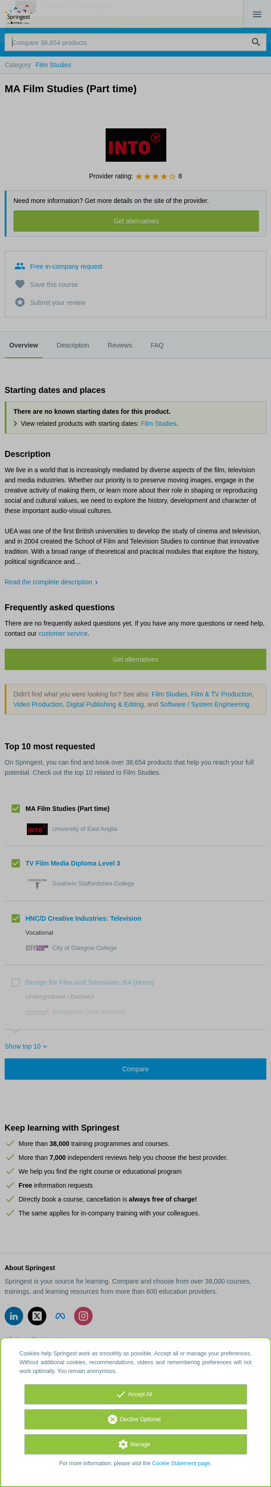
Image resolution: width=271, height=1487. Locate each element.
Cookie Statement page (181, 1463)
